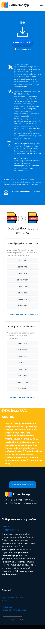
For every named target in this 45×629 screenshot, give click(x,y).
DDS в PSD (22, 293)
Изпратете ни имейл (13, 598)
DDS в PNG (22, 260)
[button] (6, 192)
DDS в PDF (22, 273)
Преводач (7, 607)
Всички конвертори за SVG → (24, 397)
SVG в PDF (22, 343)
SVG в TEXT (22, 389)
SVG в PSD (22, 376)
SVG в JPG (22, 356)
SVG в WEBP (22, 382)
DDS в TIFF (22, 286)
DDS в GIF (22, 306)
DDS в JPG (22, 267)
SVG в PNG (22, 350)
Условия (6, 527)
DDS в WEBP (22, 280)
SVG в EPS (22, 369)
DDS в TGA (22, 299)
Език (12, 620)
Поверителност (11, 530)
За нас (5, 601)
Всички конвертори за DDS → (24, 314)
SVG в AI (22, 363)
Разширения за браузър (14, 610)
